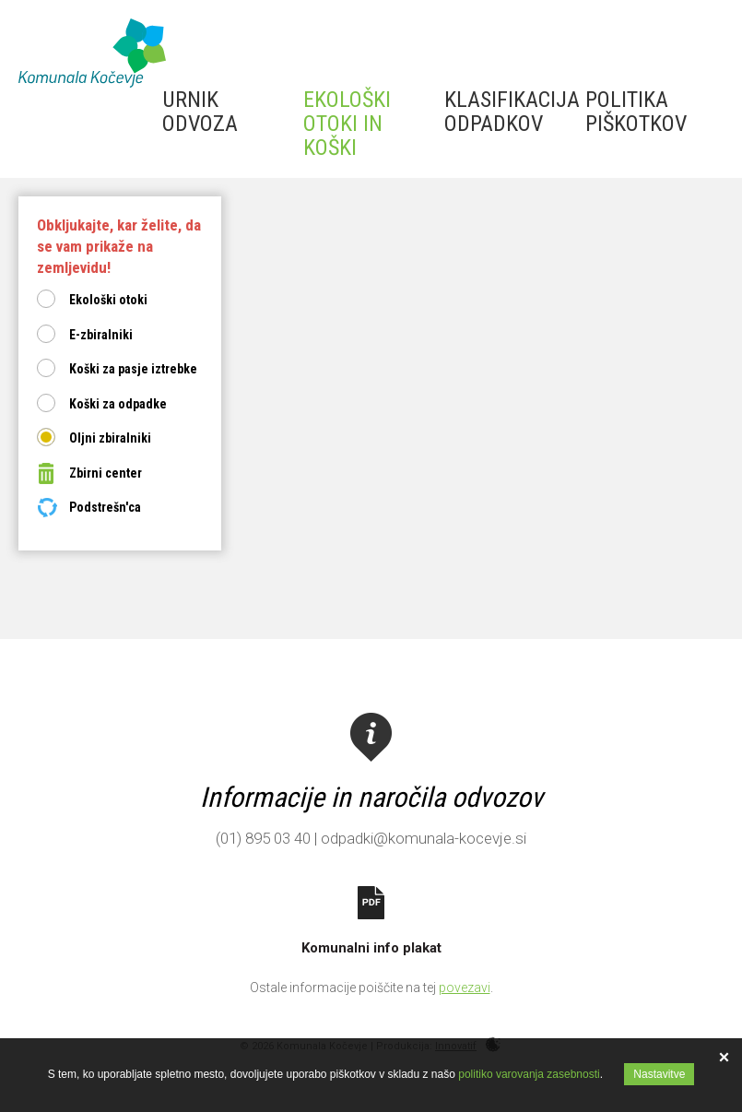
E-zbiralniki (101, 334)
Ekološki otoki (108, 299)
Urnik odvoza (200, 111)
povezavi (464, 987)
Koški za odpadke (118, 403)
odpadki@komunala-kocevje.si (423, 838)
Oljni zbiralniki (110, 438)
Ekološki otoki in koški (347, 123)
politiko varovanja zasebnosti (528, 1074)
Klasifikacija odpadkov (512, 111)
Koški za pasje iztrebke (133, 368)
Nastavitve (659, 1074)
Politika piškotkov (636, 111)
